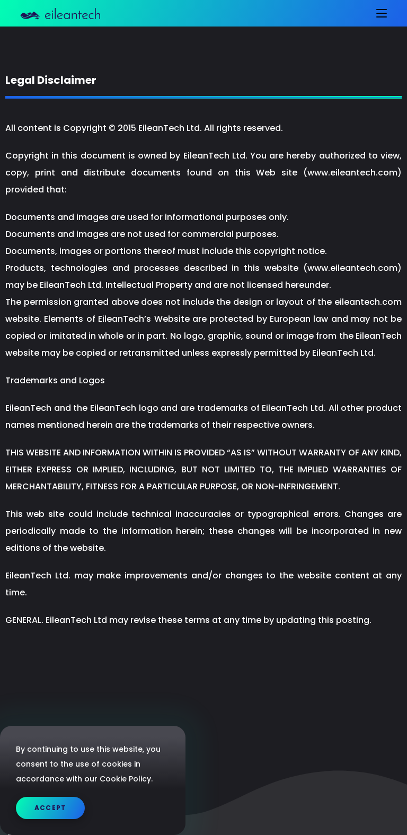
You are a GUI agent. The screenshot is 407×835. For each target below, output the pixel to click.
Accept (50, 807)
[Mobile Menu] (377, 13)
